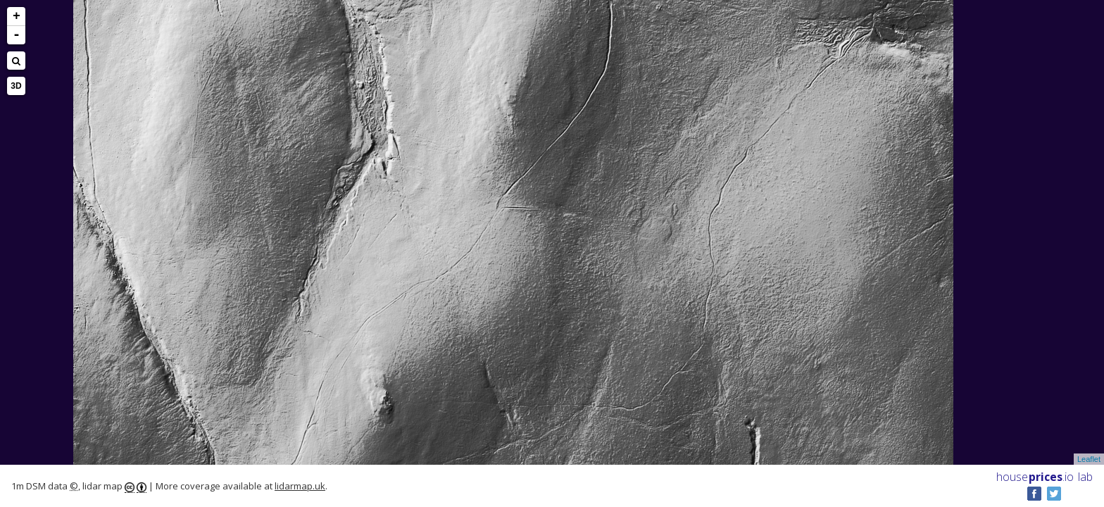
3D (16, 86)
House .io (1035, 476)
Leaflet (1088, 459)
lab (1085, 476)
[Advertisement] (66, 250)
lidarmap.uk (300, 486)
